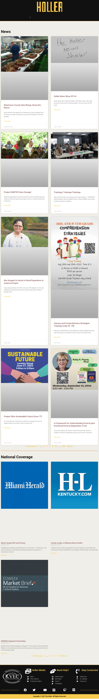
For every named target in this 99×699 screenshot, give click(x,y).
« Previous (30, 446)
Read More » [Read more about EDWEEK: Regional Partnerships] (4, 653)
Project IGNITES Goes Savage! (17, 192)
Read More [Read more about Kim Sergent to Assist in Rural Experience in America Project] (7, 297)
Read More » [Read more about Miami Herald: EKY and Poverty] (4, 555)
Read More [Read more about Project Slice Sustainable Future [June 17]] (7, 428)
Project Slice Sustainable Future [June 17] (23, 417)
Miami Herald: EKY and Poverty (13, 543)
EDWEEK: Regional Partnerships (13, 641)
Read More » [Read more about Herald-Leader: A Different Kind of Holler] (54, 553)
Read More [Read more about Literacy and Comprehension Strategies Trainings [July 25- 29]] (57, 337)
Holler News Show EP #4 (65, 96)
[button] (30, 17)
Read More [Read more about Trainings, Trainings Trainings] (57, 206)
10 (56, 446)
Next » (70, 446)
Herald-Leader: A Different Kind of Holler (66, 543)
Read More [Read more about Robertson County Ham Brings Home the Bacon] (7, 121)
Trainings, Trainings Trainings (67, 192)
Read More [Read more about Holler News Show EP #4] (57, 110)
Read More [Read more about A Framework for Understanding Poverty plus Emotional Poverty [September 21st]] (57, 437)
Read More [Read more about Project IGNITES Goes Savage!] (7, 205)
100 (63, 446)
